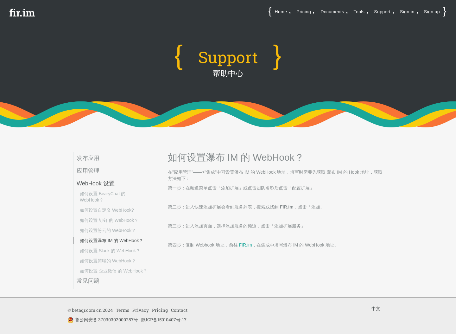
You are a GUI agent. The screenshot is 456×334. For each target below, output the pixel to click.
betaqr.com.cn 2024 (92, 310)
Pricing (304, 11)
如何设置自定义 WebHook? (107, 210)
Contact (179, 310)
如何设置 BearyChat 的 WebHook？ (102, 196)
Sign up (432, 11)
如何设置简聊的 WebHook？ (108, 260)
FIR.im (245, 244)
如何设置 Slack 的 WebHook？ (110, 250)
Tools (359, 11)
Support (382, 11)
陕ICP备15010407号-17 (164, 320)
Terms (122, 310)
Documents (332, 11)
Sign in (407, 11)
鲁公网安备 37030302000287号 (102, 320)
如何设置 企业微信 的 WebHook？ (113, 270)
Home (281, 11)
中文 (375, 308)
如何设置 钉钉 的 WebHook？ (109, 220)
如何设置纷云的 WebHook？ (108, 230)
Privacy (140, 310)
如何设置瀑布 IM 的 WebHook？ (111, 240)
